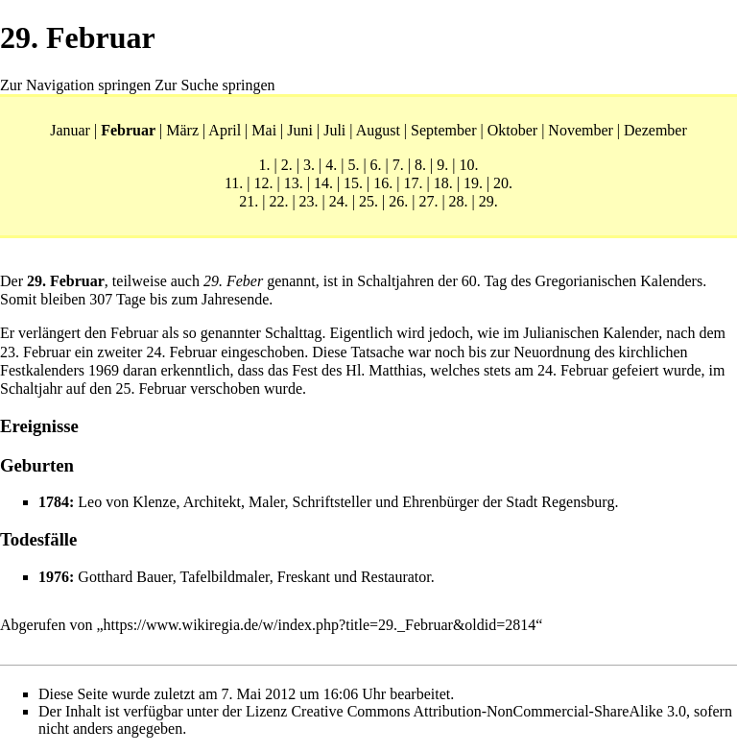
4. (331, 165)
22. (278, 201)
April (224, 130)
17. (413, 183)
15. (353, 183)
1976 (53, 577)
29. (488, 201)
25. (368, 201)
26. (398, 201)
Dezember (655, 130)
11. (234, 183)
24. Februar (181, 352)
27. (428, 201)
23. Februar (35, 352)
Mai (263, 130)
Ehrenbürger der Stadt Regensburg (508, 502)
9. (442, 165)
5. (353, 165)
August (378, 130)
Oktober (512, 130)
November (580, 130)
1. (265, 165)
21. (248, 201)
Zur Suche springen (214, 85)
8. (420, 165)
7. (398, 165)
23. (309, 201)
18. (443, 183)
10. (468, 165)
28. (458, 201)
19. (473, 183)
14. (323, 183)
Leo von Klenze (127, 502)
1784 (53, 502)
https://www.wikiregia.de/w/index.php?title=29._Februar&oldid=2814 (320, 625)
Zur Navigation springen (75, 85)
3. (309, 165)
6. (376, 165)
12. (263, 183)
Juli (334, 130)
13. (293, 183)
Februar (128, 130)
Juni (300, 130)
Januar (70, 130)
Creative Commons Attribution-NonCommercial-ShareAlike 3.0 (488, 711)
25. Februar (150, 388)
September (443, 130)
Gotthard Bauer (125, 577)
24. (338, 201)
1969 (103, 370)
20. (502, 183)
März (182, 130)
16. (382, 183)
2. (287, 165)
